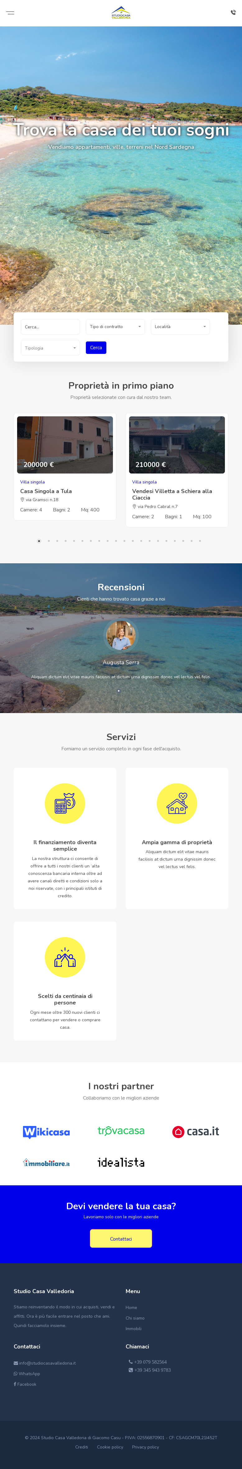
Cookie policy (110, 1447)
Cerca (96, 347)
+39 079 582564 (148, 1361)
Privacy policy (145, 1447)
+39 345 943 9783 (150, 1369)
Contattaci (121, 1239)
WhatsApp (27, 1374)
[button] (115, 327)
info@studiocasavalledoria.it (45, 1363)
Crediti (81, 1447)
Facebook (25, 1384)
